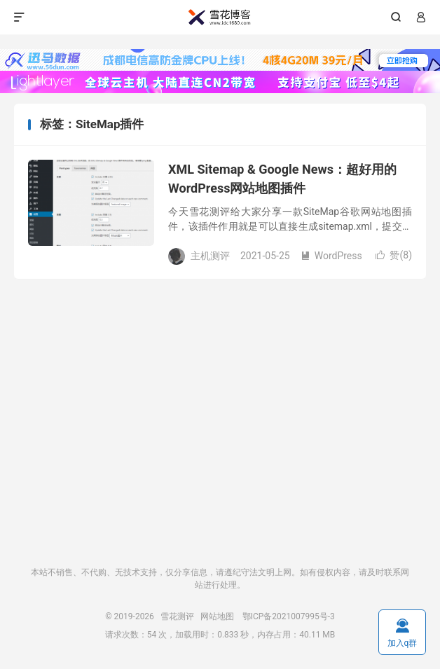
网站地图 (217, 616)
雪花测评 (220, 17)
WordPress (331, 255)
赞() (394, 255)
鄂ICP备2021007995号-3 (288, 616)
